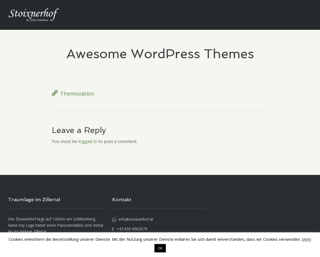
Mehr (307, 239)
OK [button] (160, 248)
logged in (87, 141)
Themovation (77, 93)
